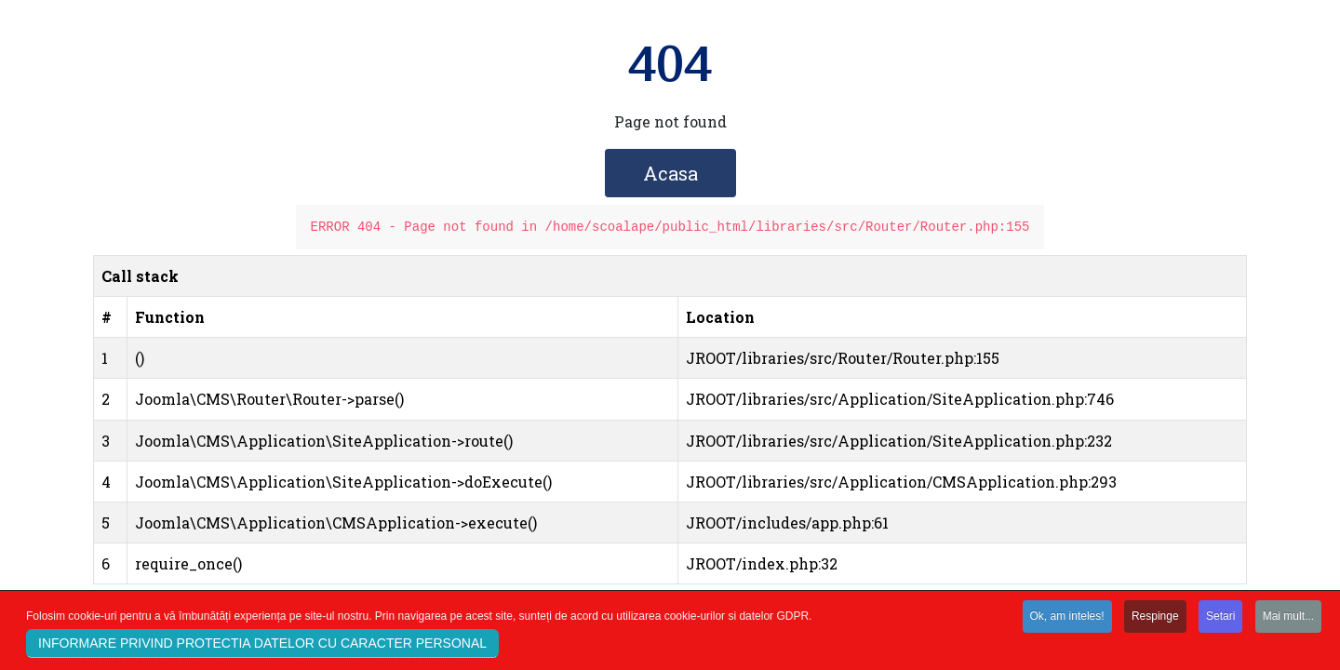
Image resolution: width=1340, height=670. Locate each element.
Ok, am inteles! (1067, 618)
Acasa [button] (670, 173)
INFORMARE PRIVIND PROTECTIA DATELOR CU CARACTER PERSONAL (262, 645)
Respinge (1155, 618)
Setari (1220, 618)
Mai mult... (1288, 618)
